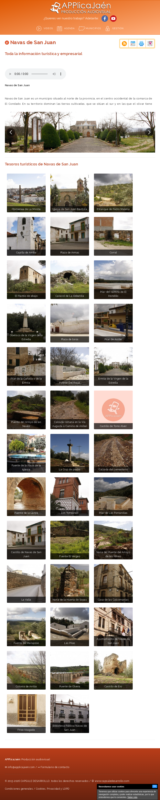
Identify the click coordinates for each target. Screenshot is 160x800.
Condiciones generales (19, 788)
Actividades (141, 44)
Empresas (150, 44)
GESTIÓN (118, 28)
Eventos (133, 44)
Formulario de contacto (55, 767)
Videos (48, 28)
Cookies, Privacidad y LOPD (53, 788)
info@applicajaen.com (21, 767)
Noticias (124, 44)
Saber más (132, 797)
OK (154, 786)
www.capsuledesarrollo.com (112, 781)
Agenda (69, 28)
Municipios (93, 28)
